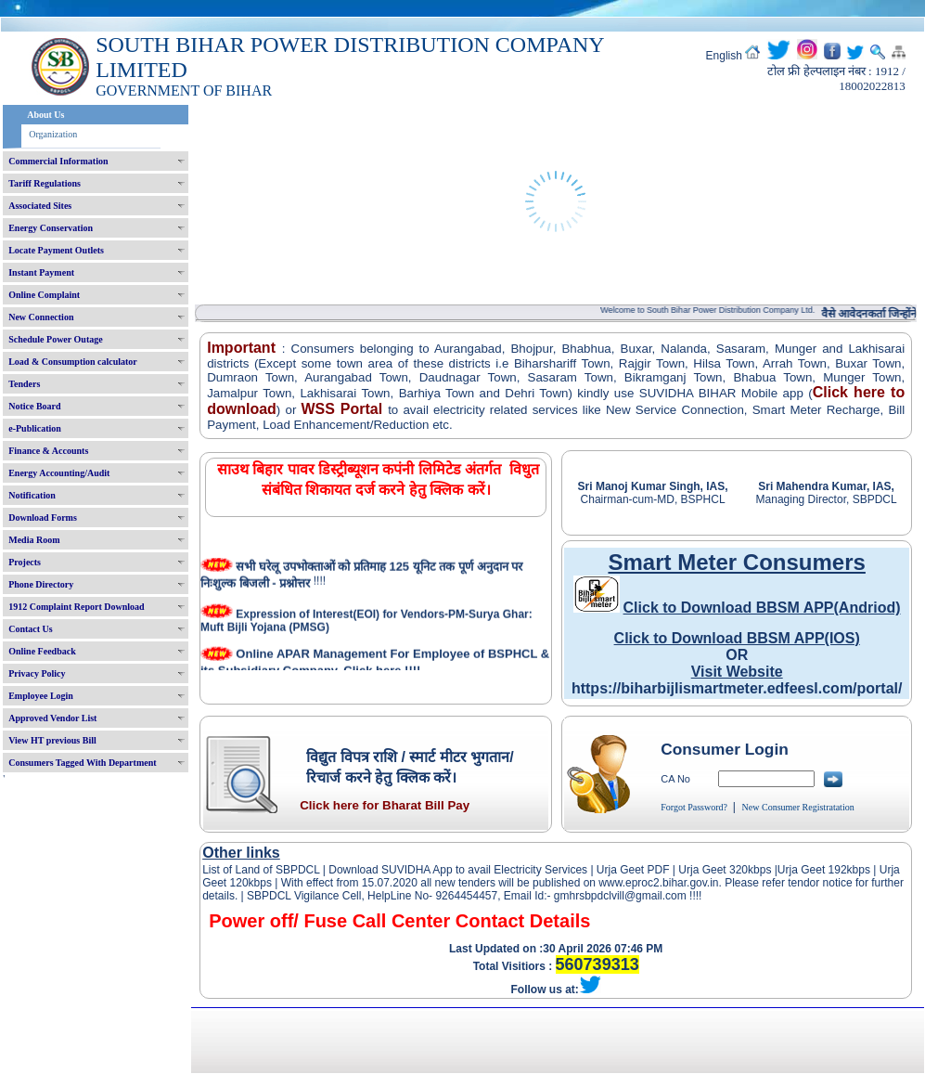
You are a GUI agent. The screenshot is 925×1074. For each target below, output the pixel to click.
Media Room (33, 540)
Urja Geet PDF (633, 869)
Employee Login (40, 696)
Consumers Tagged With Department (82, 762)
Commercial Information (58, 161)
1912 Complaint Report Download (76, 607)
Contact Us (30, 629)
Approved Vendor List (52, 718)
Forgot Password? (694, 807)
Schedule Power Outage (55, 339)
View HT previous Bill (52, 740)
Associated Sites (39, 206)
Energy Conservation (50, 228)
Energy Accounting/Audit (58, 473)
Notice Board (34, 406)
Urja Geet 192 (812, 869)
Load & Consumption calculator (72, 361)
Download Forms (42, 517)
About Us (45, 115)
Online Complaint (44, 295)
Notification (32, 495)
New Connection (40, 317)
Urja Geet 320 (713, 869)
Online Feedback (42, 651)
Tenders (24, 384)
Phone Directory (40, 584)
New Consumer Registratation (798, 807)
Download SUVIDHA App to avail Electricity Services (458, 869)
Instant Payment (41, 272)
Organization (53, 134)
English (724, 55)
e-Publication (34, 428)
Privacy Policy (36, 673)
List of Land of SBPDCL (260, 869)
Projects (24, 562)
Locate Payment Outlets (56, 250)
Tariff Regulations (44, 183)
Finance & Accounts (48, 451)
